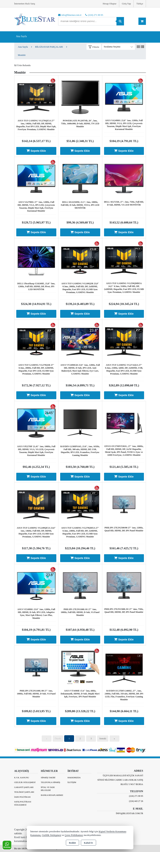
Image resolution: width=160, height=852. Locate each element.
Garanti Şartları (23, 787)
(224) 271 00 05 (136, 796)
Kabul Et (88, 843)
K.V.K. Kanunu (21, 777)
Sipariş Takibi (48, 777)
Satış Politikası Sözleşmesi (22, 803)
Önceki (58, 738)
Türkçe (139, 3)
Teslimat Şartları (24, 792)
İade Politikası (22, 797)
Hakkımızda (74, 777)
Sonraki (102, 738)
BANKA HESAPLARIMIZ (52, 795)
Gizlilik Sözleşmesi (24, 782)
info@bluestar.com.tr (129, 813)
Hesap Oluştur (109, 3)
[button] (93, 47)
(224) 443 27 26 (136, 801)
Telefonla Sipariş (50, 782)
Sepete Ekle (36, 150)
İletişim (71, 782)
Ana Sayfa (21, 36)
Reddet (72, 843)
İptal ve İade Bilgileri (48, 788)
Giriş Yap (126, 3)
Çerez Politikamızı (74, 835)
